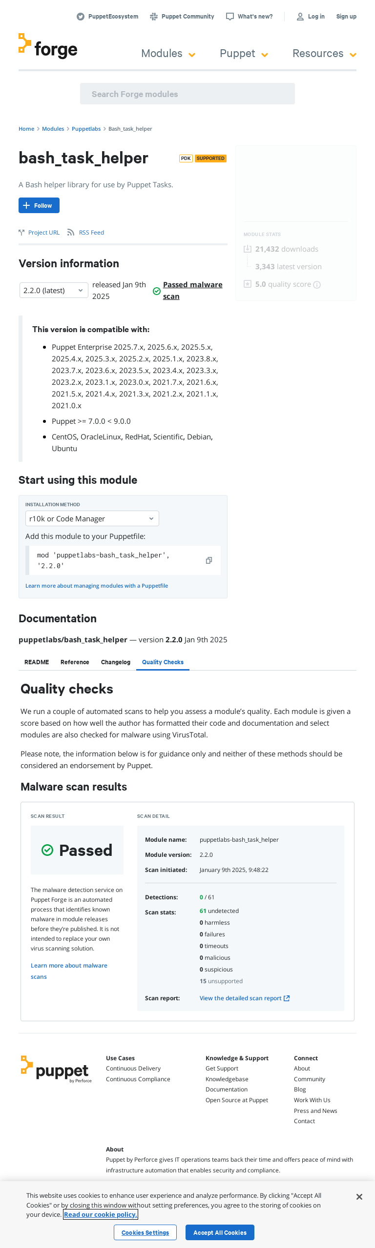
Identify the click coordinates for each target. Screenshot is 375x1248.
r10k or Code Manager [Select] (92, 518)
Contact (304, 1121)
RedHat (137, 436)
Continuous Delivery (133, 1068)
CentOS (64, 436)
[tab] (37, 662)
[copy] (209, 560)
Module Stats (262, 234)
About (302, 1068)
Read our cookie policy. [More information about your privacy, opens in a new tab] (100, 1214)
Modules (168, 52)
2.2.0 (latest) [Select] (53, 290)
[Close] (359, 1197)
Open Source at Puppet (237, 1100)
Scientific (168, 436)
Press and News (315, 1111)
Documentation (227, 1089)
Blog (300, 1089)
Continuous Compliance (138, 1079)
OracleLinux (101, 436)
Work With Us (312, 1100)
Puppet (244, 52)
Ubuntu (64, 448)
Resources (324, 52)
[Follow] (39, 205)
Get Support (222, 1068)
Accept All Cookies (220, 1232)
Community (309, 1079)
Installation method (52, 504)
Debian (199, 436)
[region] (187, 1214)
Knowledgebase (227, 1079)
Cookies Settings (145, 1232)
